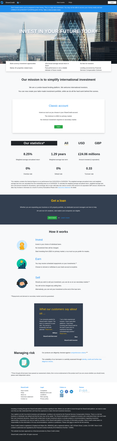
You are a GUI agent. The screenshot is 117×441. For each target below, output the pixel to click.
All (66, 143)
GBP (98, 143)
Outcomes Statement (64, 187)
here (71, 422)
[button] (18, 2)
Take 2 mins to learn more (52, 10)
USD (81, 143)
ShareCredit (10, 2)
